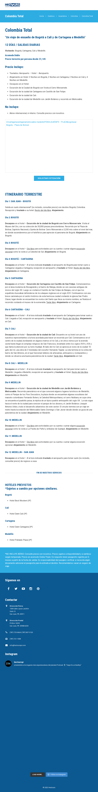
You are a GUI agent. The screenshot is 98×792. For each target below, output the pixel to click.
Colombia (74, 16)
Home (41, 16)
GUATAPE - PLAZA (59, 122)
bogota (70, 122)
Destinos (51, 16)
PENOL (47, 122)
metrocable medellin (35, 122)
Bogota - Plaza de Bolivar (17, 125)
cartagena (13, 122)
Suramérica (62, 16)
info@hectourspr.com (18, 645)
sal (75, 122)
